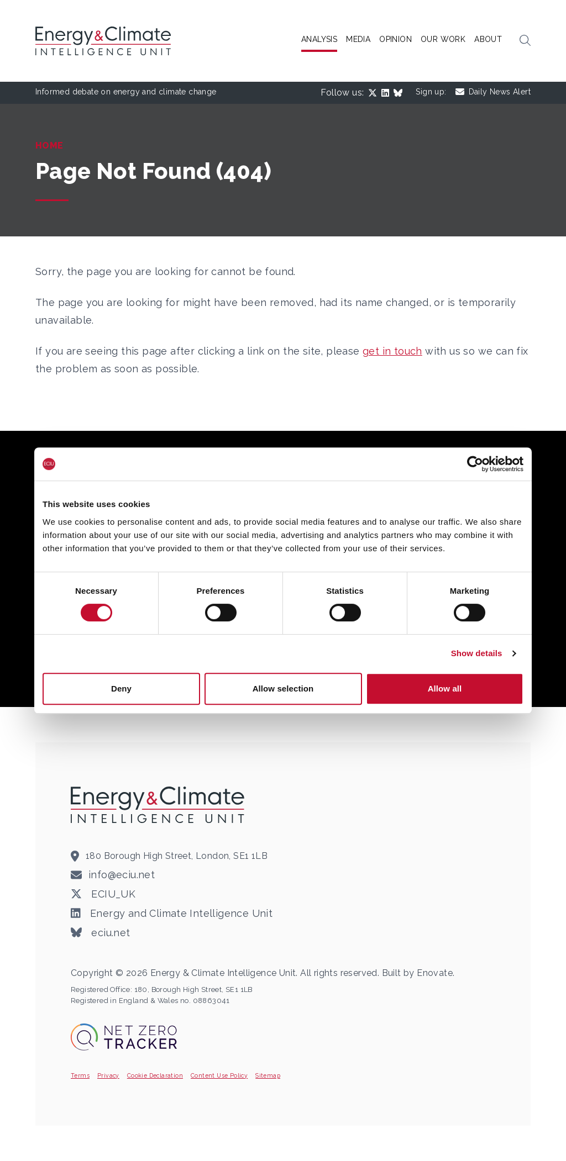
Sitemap (267, 1075)
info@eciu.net (121, 874)
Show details (476, 653)
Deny (121, 688)
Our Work (443, 39)
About (488, 39)
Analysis (319, 39)
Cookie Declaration (155, 1075)
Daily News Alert (493, 92)
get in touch (392, 351)
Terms (80, 1075)
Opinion (395, 39)
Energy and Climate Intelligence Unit (171, 913)
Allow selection (283, 688)
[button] (525, 41)
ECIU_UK (103, 894)
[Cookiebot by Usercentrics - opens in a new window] (475, 464)
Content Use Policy (219, 1075)
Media (358, 39)
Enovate (435, 973)
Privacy (108, 1075)
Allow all (445, 688)
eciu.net (100, 933)
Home (49, 145)
